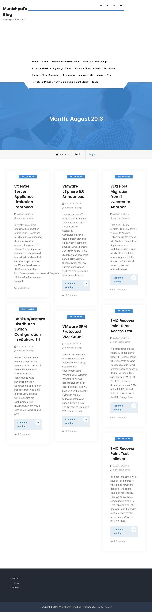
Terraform (109, 68)
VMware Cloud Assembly (46, 75)
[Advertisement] (76, 36)
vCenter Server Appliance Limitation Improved (24, 197)
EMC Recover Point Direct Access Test (122, 326)
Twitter (15, 583)
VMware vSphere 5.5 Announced (73, 191)
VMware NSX (86, 75)
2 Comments (24, 288)
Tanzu (95, 82)
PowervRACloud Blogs (95, 61)
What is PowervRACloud (65, 61)
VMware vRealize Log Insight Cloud (52, 68)
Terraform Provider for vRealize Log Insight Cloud (60, 82)
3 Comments (120, 417)
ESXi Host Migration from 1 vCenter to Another (120, 197)
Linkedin (16, 587)
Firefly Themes (104, 607)
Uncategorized (27, 177)
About (45, 61)
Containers (69, 75)
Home (35, 61)
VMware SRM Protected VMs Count (74, 331)
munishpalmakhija (25, 218)
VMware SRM (104, 75)
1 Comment (23, 434)
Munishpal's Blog (68, 607)
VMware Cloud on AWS (87, 68)
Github (15, 578)
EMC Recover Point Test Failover (122, 453)
